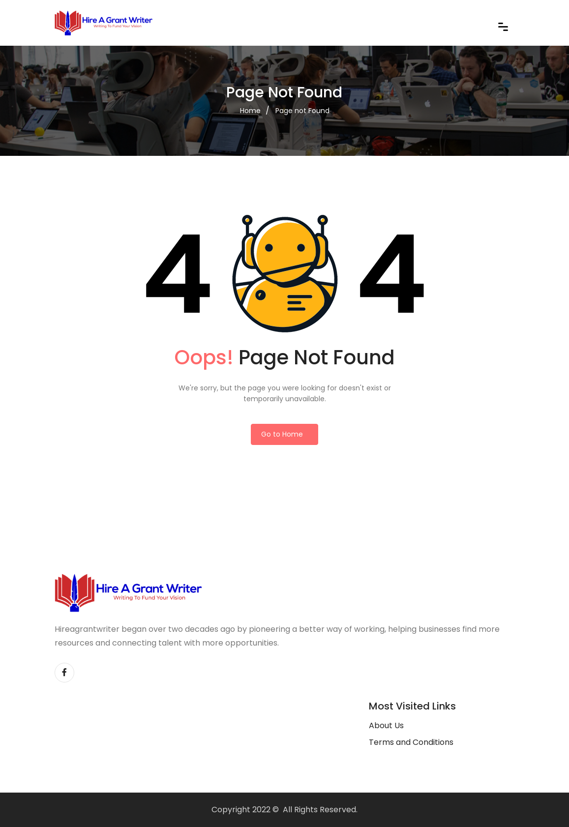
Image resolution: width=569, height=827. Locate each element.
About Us (386, 725)
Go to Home (282, 434)
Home (250, 111)
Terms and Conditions (411, 742)
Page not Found (302, 111)
